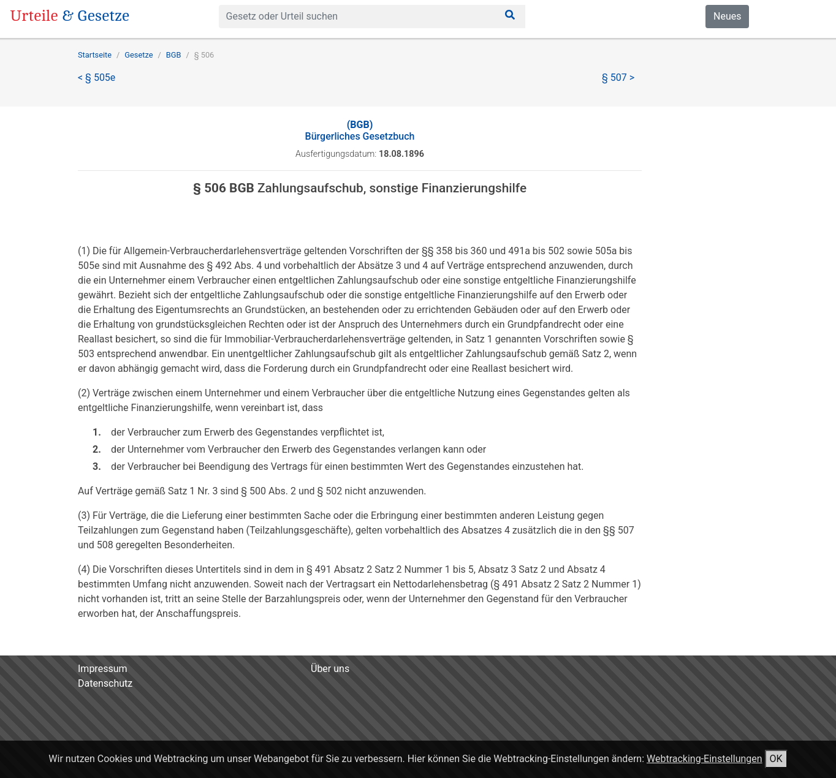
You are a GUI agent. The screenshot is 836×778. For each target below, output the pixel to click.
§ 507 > (618, 77)
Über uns (330, 668)
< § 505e (96, 77)
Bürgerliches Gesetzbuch (360, 130)
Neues (727, 16)
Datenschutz (105, 683)
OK (776, 759)
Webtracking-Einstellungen (704, 759)
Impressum (102, 668)
